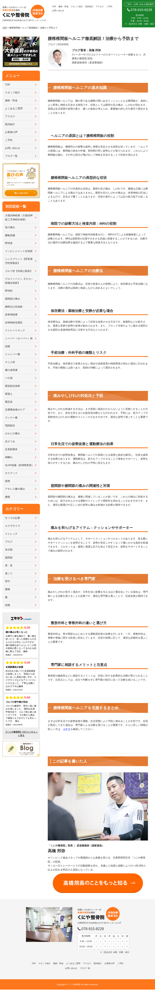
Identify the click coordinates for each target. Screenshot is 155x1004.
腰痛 (7, 497)
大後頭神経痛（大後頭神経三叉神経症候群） (19, 217)
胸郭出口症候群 (14, 306)
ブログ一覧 (11, 156)
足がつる (10, 441)
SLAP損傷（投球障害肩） (19, 465)
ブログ (9, 541)
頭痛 (7, 346)
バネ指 (9, 378)
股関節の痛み (12, 298)
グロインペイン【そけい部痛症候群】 (19, 281)
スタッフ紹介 (77, 6)
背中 (7, 581)
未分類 (9, 549)
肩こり (9, 573)
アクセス (100, 6)
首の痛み (10, 227)
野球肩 (9, 243)
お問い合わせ (58, 10)
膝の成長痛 (11, 370)
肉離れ (9, 457)
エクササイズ (12, 525)
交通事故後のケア (15, 409)
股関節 (9, 557)
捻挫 (7, 481)
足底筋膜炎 (11, 449)
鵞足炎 (9, 401)
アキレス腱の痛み (15, 489)
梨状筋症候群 (12, 386)
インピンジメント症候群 (19, 251)
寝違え (9, 393)
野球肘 (9, 290)
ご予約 (109, 6)
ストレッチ (11, 533)
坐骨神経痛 (11, 314)
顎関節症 (10, 425)
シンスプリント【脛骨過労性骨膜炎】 (19, 261)
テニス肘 (10, 362)
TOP (54, 6)
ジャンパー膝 (12, 354)
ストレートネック (15, 330)
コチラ (66, 729)
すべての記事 (12, 518)
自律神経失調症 (14, 322)
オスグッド (11, 473)
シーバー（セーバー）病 (19, 338)
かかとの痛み (12, 433)
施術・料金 (63, 6)
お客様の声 (11, 132)
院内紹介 (89, 6)
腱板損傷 (10, 235)
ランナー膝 (11, 417)
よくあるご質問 (14, 108)
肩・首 (9, 565)
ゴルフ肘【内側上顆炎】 (19, 271)
